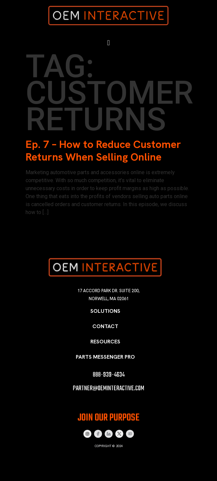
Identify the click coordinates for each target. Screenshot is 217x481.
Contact (105, 326)
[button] (108, 43)
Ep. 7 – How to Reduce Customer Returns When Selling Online (103, 150)
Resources (105, 341)
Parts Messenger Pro (105, 356)
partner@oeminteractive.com (108, 388)
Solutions (105, 310)
